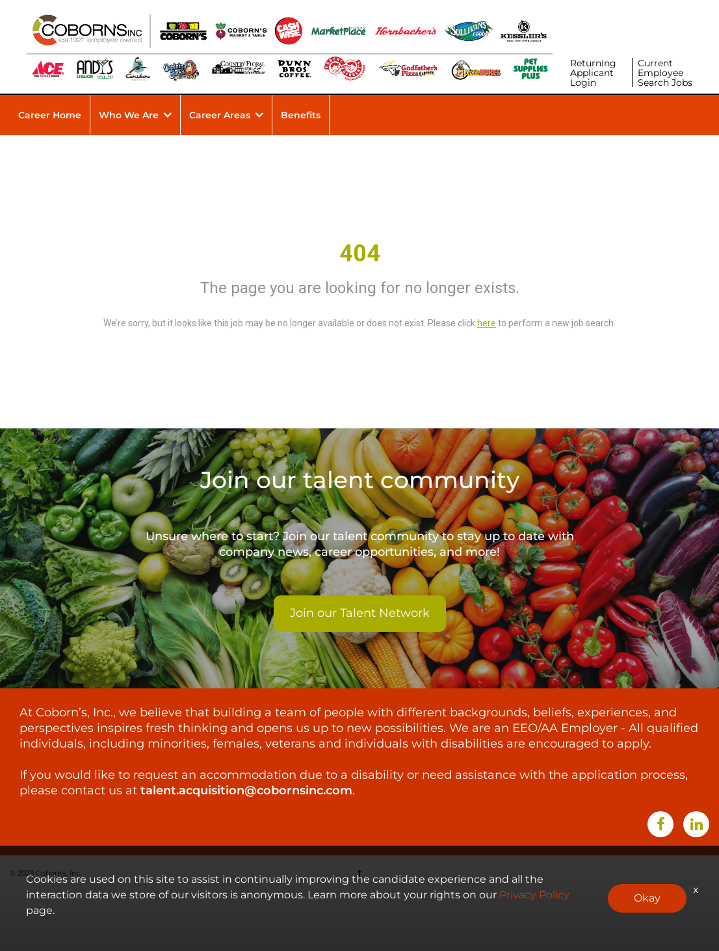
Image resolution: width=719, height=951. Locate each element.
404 (359, 253)
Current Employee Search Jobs (665, 72)
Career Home (49, 115)
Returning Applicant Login (593, 72)
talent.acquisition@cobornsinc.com (246, 790)
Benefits (300, 115)
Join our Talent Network (360, 613)
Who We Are (129, 115)
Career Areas (219, 115)
